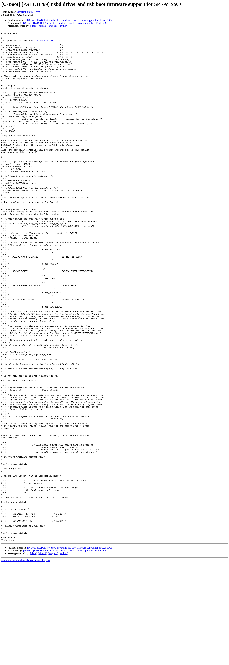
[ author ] (63, 25)
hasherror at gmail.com (28, 11)
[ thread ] (42, 25)
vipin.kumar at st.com (45, 42)
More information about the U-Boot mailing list (25, 662)
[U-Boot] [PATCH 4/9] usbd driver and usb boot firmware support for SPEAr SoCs (69, 20)
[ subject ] (53, 25)
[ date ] (33, 25)
